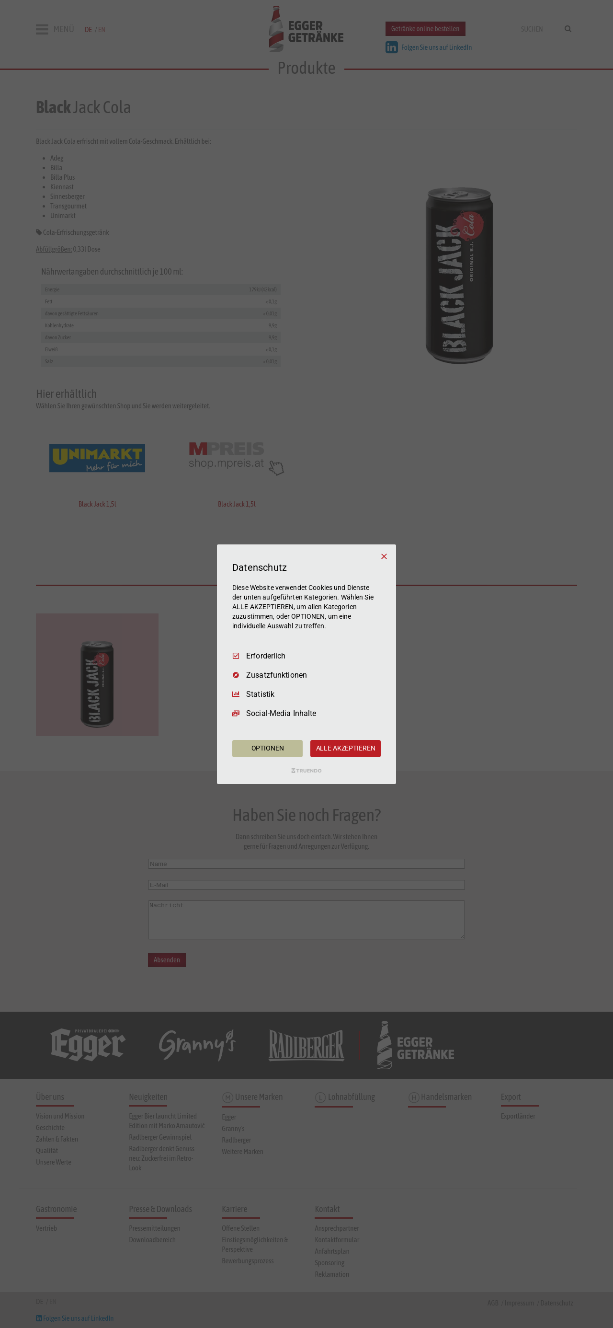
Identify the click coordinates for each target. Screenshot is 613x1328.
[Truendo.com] (306, 770)
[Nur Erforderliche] (384, 556)
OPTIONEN (267, 748)
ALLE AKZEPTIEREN (345, 748)
